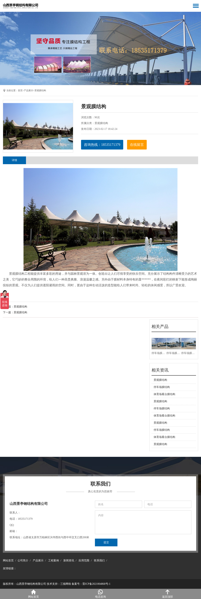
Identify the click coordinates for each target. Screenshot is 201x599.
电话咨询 (100, 594)
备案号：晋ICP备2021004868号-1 (91, 583)
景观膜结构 (40, 90)
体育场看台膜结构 (164, 394)
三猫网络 (65, 583)
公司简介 (23, 560)
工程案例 (53, 560)
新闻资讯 (68, 560)
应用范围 (84, 560)
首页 (20, 90)
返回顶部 (167, 594)
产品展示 (28, 90)
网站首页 (8, 560)
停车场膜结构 (160, 353)
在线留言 (137, 145)
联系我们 (99, 560)
